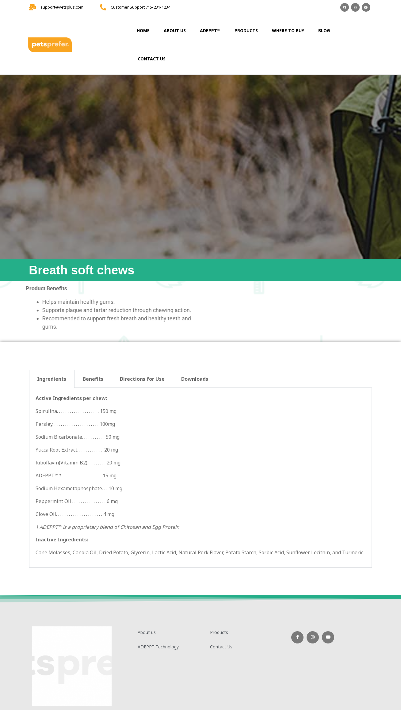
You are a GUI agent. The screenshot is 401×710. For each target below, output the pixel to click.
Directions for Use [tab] (142, 379)
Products (246, 30)
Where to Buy (288, 30)
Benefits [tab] (93, 379)
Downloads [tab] (194, 379)
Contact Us (152, 59)
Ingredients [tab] (51, 379)
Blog (324, 30)
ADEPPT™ (210, 30)
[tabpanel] (200, 478)
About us (175, 30)
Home (143, 30)
